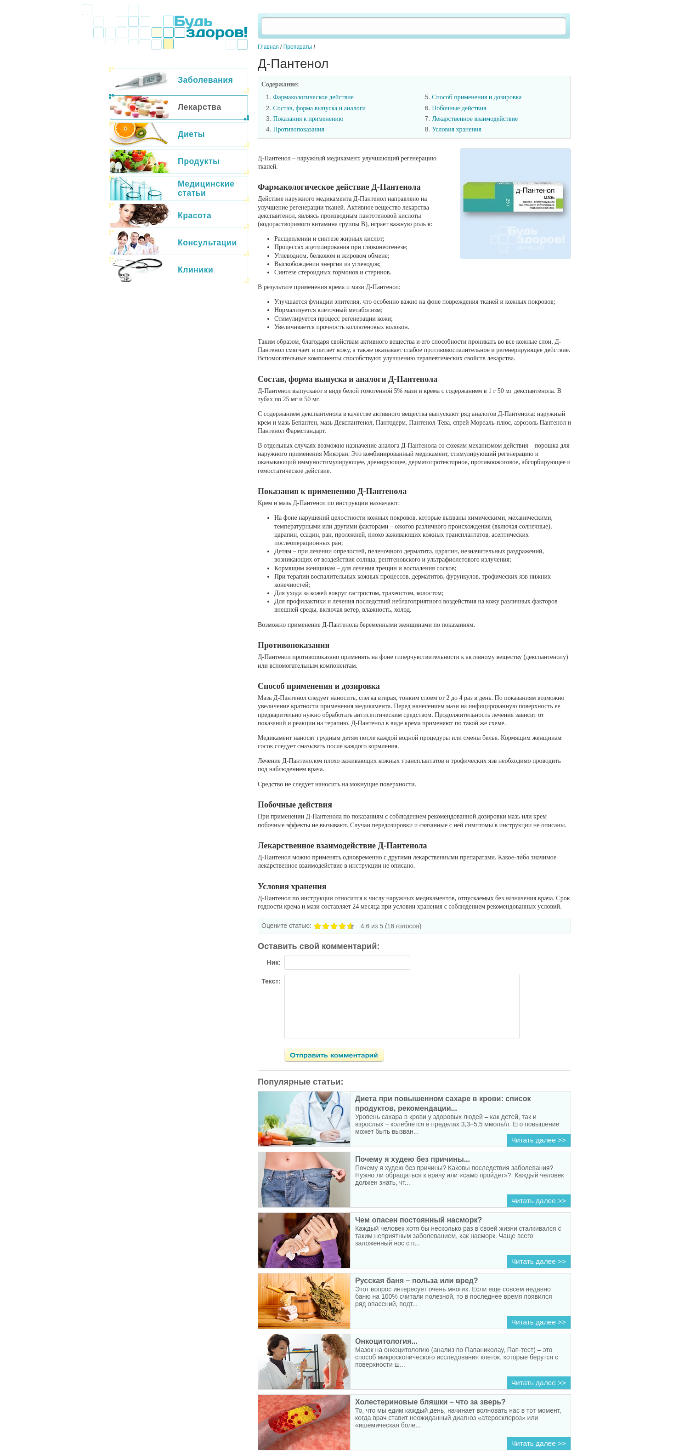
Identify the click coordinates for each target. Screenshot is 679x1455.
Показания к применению (308, 118)
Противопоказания (298, 129)
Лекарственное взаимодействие (475, 118)
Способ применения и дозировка (476, 97)
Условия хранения (456, 129)
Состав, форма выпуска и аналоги (319, 108)
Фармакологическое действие (313, 97)
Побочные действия (459, 108)
